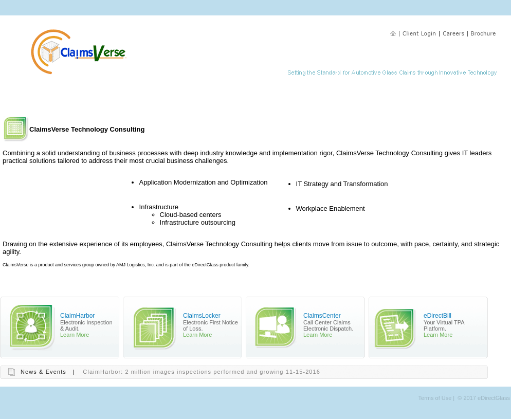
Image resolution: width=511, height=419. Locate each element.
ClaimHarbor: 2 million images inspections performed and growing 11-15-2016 (201, 372)
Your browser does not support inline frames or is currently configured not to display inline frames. (253, 206)
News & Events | (48, 372)
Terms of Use (435, 398)
